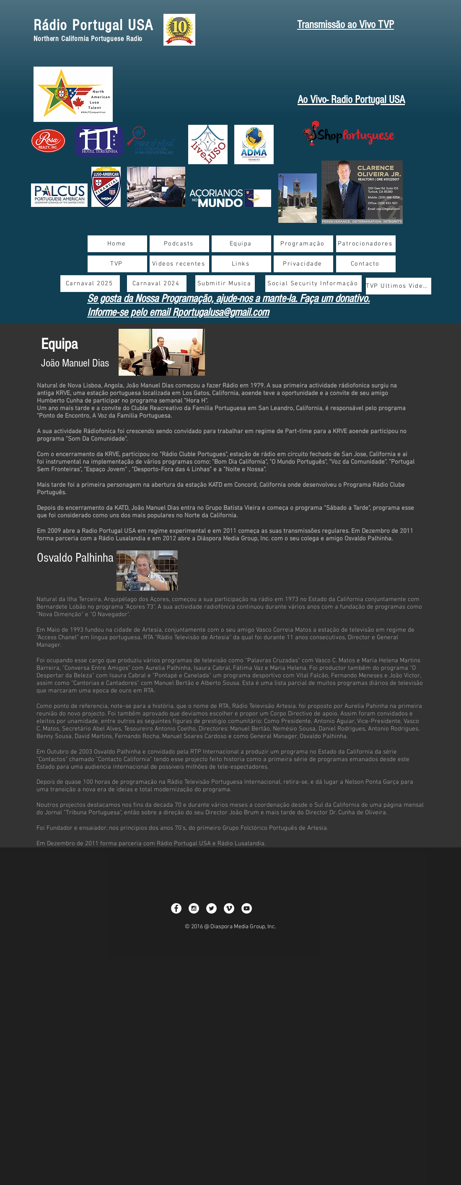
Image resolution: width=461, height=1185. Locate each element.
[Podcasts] (179, 243)
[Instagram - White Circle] (194, 908)
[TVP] (117, 264)
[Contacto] (366, 264)
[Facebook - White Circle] (176, 908)
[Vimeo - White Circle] (229, 908)
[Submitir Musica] (225, 283)
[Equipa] (241, 243)
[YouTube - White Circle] (246, 908)
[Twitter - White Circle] (211, 908)
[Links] (241, 264)
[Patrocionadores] (366, 243)
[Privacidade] (303, 264)
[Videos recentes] (179, 264)
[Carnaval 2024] (156, 283)
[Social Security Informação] (313, 283)
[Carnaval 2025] (90, 283)
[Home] (117, 243)
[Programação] (303, 243)
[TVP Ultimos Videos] (398, 286)
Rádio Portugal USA (93, 25)
